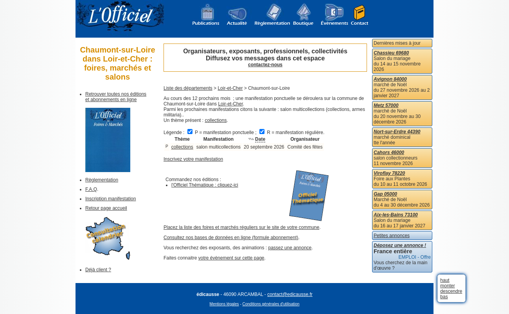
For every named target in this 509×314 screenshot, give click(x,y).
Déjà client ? (98, 269)
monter (447, 286)
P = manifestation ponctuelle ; (222, 132)
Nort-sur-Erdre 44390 (397, 131)
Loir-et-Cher (230, 88)
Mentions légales (224, 304)
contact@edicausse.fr (290, 294)
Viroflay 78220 (389, 173)
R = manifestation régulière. (291, 132)
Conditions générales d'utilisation (271, 304)
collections (216, 120)
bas (444, 296)
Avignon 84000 (390, 79)
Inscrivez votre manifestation (193, 159)
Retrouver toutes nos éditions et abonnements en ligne (115, 96)
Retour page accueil (106, 208)
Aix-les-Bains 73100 (396, 215)
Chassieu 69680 (391, 53)
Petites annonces (392, 235)
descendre (451, 291)
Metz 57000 (386, 105)
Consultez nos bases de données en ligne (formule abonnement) (231, 237)
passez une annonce (290, 247)
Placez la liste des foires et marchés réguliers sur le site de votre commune (241, 227)
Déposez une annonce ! (400, 245)
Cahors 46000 (389, 152)
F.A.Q (91, 189)
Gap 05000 (385, 194)
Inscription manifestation (110, 198)
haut (444, 280)
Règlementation (101, 180)
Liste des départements (188, 88)
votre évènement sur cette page (231, 258)
